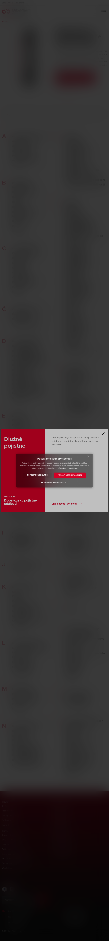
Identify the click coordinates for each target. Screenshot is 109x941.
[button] (54, 482)
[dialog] (54, 470)
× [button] (88, 457)
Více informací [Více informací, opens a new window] (72, 468)
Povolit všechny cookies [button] (70, 475)
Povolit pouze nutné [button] (37, 475)
